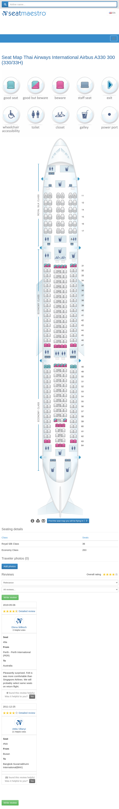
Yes (32, 696)
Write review (10, 597)
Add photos (10, 566)
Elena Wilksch (19, 627)
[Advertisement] (60, 25)
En (112, 13)
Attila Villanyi (19, 728)
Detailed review (27, 611)
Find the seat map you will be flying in (68, 521)
